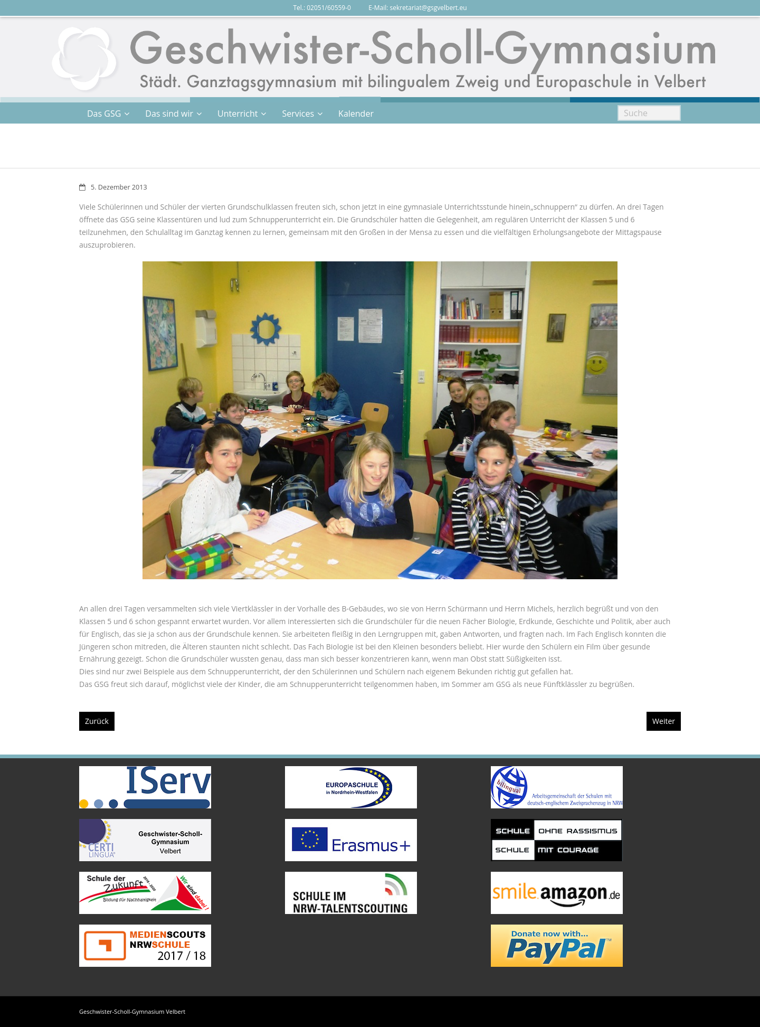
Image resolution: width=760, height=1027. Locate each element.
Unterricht (237, 113)
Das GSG (104, 113)
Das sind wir (169, 113)
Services (298, 113)
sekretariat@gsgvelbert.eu (428, 7)
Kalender (356, 113)
